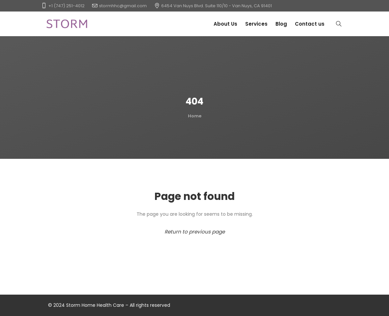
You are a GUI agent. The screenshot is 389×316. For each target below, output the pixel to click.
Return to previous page (195, 231)
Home (194, 116)
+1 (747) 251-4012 (66, 6)
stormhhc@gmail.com (123, 6)
